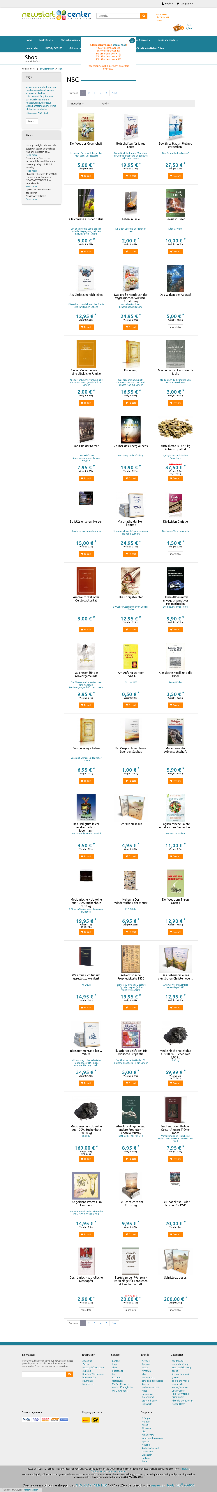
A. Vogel (146, 1361)
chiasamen (32, 113)
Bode (144, 1461)
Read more (32, 155)
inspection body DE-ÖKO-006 (173, 1485)
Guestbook (117, 1371)
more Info (175, 327)
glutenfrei (31, 109)
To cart (86, 176)
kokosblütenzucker (36, 103)
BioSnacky (147, 1404)
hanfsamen (38, 106)
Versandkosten (31, 1490)
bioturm (146, 1458)
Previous (73, 93)
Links (114, 1367)
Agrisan (146, 1364)
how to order (89, 1377)
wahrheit (43, 87)
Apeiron (146, 1384)
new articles (32, 48)
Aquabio (146, 1445)
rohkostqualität (34, 96)
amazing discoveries (152, 1381)
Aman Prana (148, 1377)
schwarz (30, 93)
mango (45, 99)
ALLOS (145, 1367)
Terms (85, 1364)
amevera (121, 1471)
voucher (52, 87)
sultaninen (48, 90)
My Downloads (119, 1391)
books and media (168, 40)
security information (93, 1367)
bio (40, 113)
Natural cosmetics (106, 1471)
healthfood (46, 40)
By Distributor (47, 69)
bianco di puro (149, 1400)
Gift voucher (75, 48)
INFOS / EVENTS (53, 48)
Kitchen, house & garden (136, 40)
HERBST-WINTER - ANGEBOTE (181, 1396)
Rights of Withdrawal (93, 1374)
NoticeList (117, 1381)
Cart (114, 1374)
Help (114, 1364)
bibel (45, 113)
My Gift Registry (120, 1384)
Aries (144, 1391)
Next (114, 93)
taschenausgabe (34, 90)
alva (144, 1374)
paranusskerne (34, 99)
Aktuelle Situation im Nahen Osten (146, 48)
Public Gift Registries (122, 1387)
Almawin (146, 1371)
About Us (87, 1361)
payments (87, 1381)
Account (116, 1377)
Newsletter (88, 1384)
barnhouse (147, 1394)
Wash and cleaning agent (181, 1369)
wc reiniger (32, 87)
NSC (60, 69)
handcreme (50, 106)
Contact (116, 1361)
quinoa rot (48, 96)
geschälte (42, 109)
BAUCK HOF (148, 1397)
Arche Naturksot (150, 1387)
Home (29, 40)
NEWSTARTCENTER (91, 1485)
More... (32, 121)
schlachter (40, 93)
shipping (86, 1371)
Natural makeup (70, 40)
